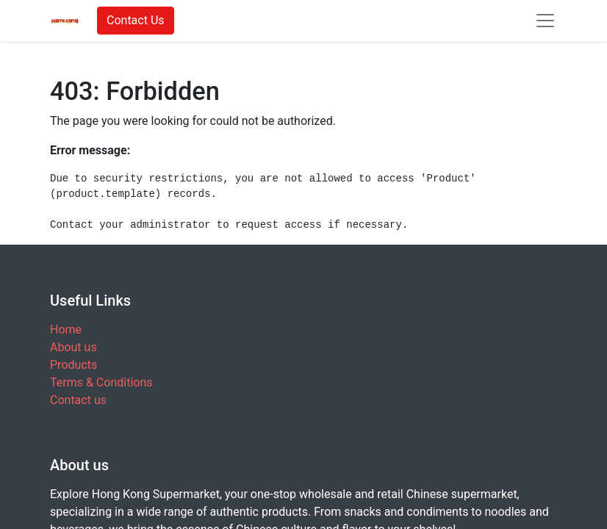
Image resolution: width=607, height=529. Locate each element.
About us (73, 347)
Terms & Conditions (101, 382)
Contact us (78, 400)
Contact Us (136, 20)
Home (66, 330)
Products (73, 365)
